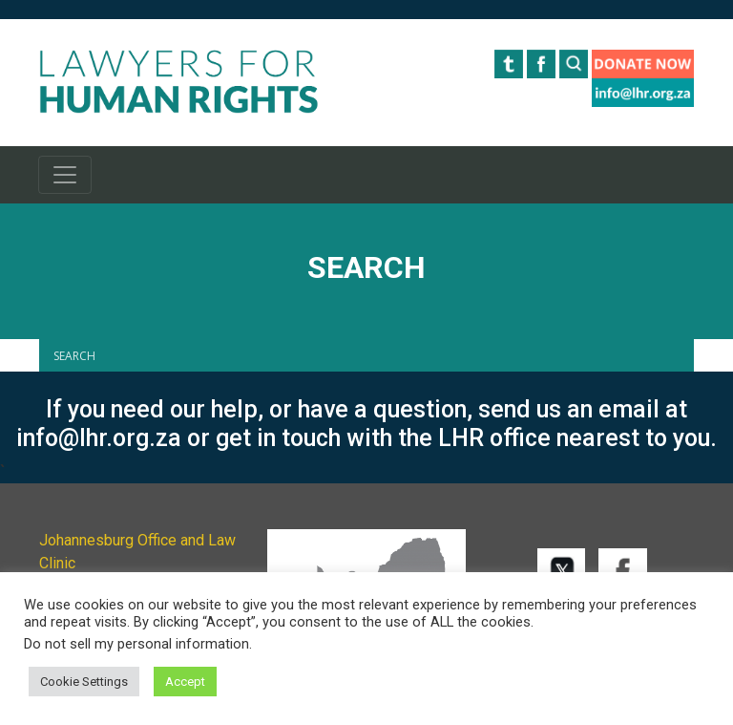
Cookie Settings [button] (84, 681)
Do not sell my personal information (136, 643)
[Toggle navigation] (65, 175)
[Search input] (371, 355)
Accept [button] (185, 681)
